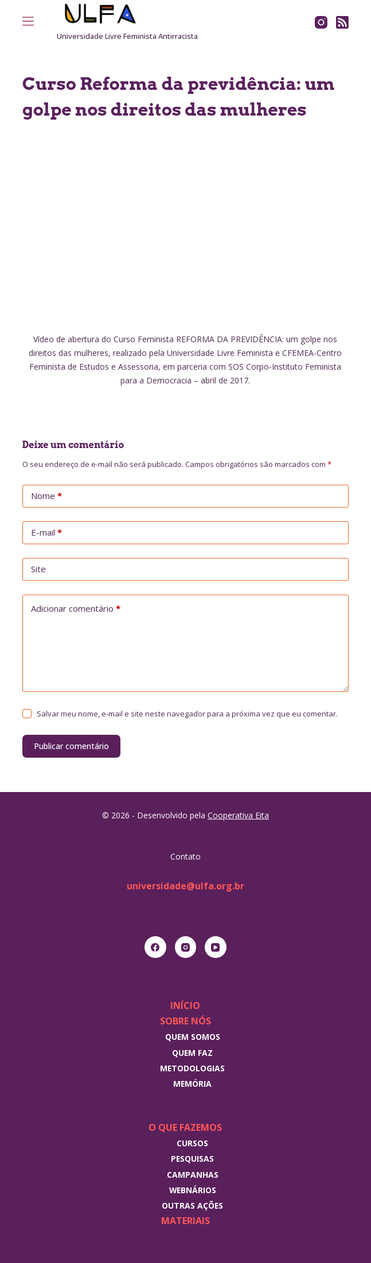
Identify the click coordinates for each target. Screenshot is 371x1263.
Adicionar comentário (75, 608)
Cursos (192, 1143)
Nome (46, 496)
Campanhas (192, 1174)
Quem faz (192, 1052)
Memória (192, 1083)
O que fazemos (185, 1127)
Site (38, 569)
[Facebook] (155, 947)
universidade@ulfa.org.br (185, 886)
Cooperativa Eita (238, 815)
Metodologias (192, 1068)
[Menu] (28, 21)
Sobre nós (185, 1021)
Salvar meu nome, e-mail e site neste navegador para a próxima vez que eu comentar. (187, 713)
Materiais (185, 1220)
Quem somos (192, 1036)
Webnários (192, 1190)
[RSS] (342, 22)
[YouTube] (215, 947)
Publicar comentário (71, 746)
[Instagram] (321, 22)
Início (185, 1005)
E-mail (46, 532)
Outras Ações (192, 1205)
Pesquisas (192, 1158)
